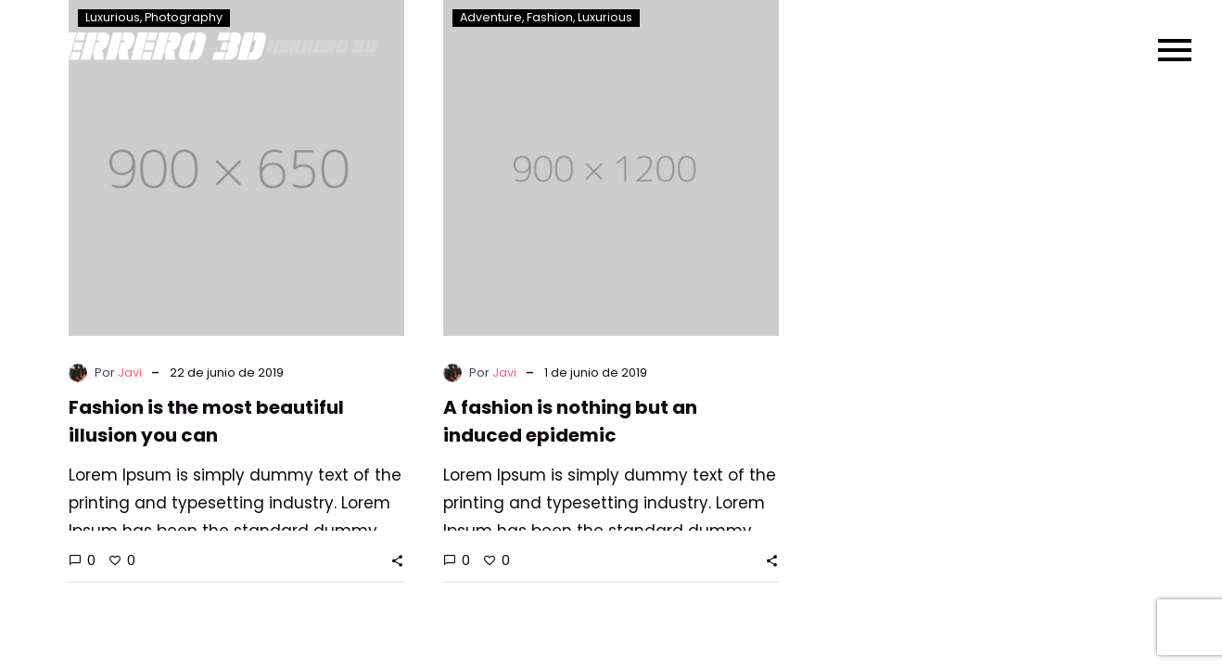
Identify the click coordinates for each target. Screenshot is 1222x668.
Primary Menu (1171, 46)
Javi (130, 372)
